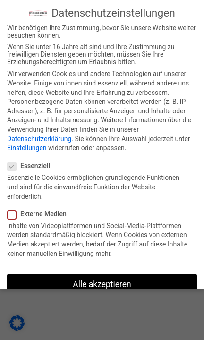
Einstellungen (27, 148)
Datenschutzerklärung (39, 139)
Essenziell (32, 166)
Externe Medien (40, 214)
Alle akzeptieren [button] (102, 284)
